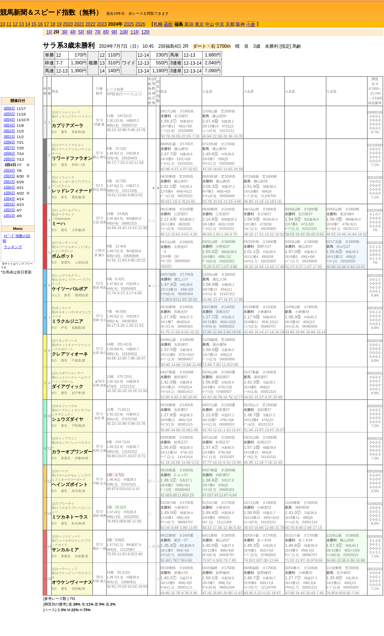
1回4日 (9, 199)
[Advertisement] (18, 62)
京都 (230, 24)
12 (15, 24)
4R (73, 32)
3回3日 (9, 125)
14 (27, 24)
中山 (209, 24)
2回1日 (9, 182)
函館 (168, 24)
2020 (68, 24)
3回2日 (9, 131)
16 (40, 24)
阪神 (240, 24)
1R (49, 32)
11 (8, 24)
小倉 (250, 24)
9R (114, 32)
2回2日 (9, 176)
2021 (79, 24)
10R (124, 32)
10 (2, 24)
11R (134, 32)
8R (106, 32)
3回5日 (9, 114)
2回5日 (9, 159)
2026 (140, 24)
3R (64, 32)
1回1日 (9, 216)
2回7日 (9, 148)
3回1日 (9, 136)
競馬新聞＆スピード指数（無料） (51, 12)
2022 (91, 24)
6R (89, 32)
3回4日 (9, 119)
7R (98, 32)
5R (81, 32)
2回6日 (9, 153)
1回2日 (9, 210)
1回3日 (9, 204)
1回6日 (9, 187)
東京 (199, 24)
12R (145, 32)
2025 (129, 24)
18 (52, 24)
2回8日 (9, 142)
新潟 (188, 24)
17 (46, 24)
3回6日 (9, 108)
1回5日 (9, 193)
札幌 (158, 24)
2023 (102, 24)
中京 (219, 24)
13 (21, 24)
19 (59, 24)
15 (33, 24)
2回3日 (9, 170)
